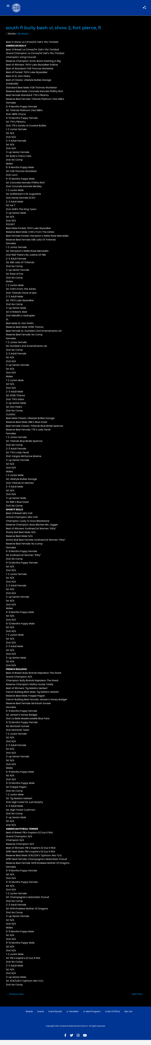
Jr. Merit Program (92, 1016)
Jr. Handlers (72, 1016)
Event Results (55, 1016)
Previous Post (15, 998)
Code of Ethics (112, 1016)
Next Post (138, 998)
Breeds (29, 1016)
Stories (12, 38)
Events (40, 1016)
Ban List (128, 1016)
